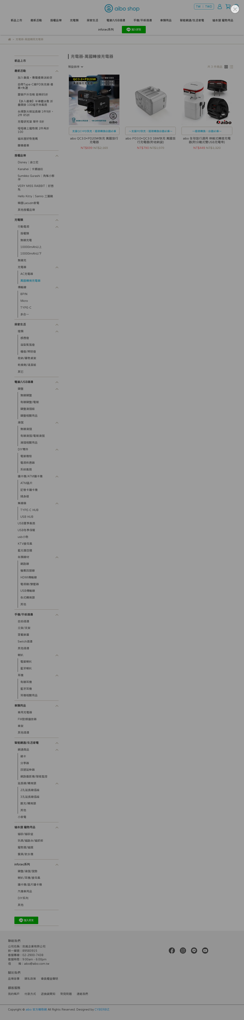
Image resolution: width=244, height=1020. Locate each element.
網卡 (23, 756)
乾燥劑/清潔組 (27, 365)
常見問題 (66, 994)
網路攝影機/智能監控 (33, 776)
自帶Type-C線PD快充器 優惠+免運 (35, 86)
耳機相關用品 (29, 695)
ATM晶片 (26, 483)
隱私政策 (30, 978)
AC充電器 (26, 274)
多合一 (24, 314)
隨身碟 (24, 496)
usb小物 (23, 537)
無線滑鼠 (26, 429)
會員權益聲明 (49, 978)
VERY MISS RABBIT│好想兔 (36, 187)
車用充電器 (25, 712)
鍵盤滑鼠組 (27, 409)
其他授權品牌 (26, 209)
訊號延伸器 (27, 769)
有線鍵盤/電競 (29, 402)
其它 (20, 371)
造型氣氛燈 (27, 344)
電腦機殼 (26, 456)
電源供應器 (27, 462)
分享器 (24, 763)
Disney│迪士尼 (28, 162)
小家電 (22, 817)
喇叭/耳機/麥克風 (29, 877)
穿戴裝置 (23, 634)
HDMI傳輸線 (28, 577)
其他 (23, 604)
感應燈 (24, 338)
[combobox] (75, 66)
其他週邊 (23, 648)
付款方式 (30, 994)
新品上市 (16, 20)
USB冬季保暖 (26, 530)
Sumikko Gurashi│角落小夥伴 (36, 177)
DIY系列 (23, 898)
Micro (24, 300)
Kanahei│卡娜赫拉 (30, 169)
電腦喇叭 (26, 661)
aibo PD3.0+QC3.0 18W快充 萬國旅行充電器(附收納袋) (150, 140)
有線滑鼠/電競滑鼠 (32, 435)
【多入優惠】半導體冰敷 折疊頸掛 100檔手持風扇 (35, 103)
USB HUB (26, 516)
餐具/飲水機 (25, 854)
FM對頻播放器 (27, 719)
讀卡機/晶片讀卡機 (30, 884)
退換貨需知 (48, 994)
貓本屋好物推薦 (28, 138)
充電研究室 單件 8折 (31, 121)
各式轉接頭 (27, 597)
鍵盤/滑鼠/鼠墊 (27, 871)
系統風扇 (26, 469)
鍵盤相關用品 (29, 415)
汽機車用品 (25, 891)
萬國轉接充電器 (30, 280)
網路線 (24, 563)
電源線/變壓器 (29, 584)
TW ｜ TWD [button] (204, 6)
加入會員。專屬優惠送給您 (35, 77)
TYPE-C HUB (29, 510)
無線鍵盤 (26, 395)
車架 (20, 726)
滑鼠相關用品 (29, 442)
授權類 (24, 233)
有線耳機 (26, 682)
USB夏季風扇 (26, 523)
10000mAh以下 (31, 253)
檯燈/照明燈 (28, 351)
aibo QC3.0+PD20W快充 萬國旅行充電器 (94, 140)
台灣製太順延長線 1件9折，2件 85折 (36, 113)
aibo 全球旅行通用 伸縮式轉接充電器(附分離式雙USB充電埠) (207, 140)
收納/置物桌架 (27, 358)
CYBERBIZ (102, 1009)
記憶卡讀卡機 (29, 490)
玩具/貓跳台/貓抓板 (30, 840)
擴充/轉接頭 (28, 803)
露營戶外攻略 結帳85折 (33, 94)
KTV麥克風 (25, 543)
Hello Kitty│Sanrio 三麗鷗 (35, 196)
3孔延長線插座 (29, 796)
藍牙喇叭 (26, 668)
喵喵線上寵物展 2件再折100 (33, 130)
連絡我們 (82, 994)
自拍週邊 (23, 621)
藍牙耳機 (26, 688)
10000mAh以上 (31, 247)
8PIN (23, 294)
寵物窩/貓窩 (25, 847)
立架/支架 (24, 628)
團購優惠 (23, 145)
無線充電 (26, 240)
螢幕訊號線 (27, 570)
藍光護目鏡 (25, 550)
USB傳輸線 (27, 590)
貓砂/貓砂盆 (25, 834)
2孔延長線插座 (29, 790)
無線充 (22, 260)
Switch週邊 (25, 641)
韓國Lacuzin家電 (28, 203)
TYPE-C (25, 307)
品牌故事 (14, 978)
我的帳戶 (14, 994)
